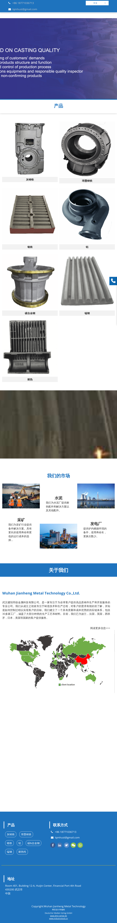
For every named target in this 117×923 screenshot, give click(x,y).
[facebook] (52, 845)
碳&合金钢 (33, 843)
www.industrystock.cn (58, 918)
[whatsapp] (80, 845)
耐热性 (22, 851)
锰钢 (9, 851)
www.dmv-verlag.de (58, 916)
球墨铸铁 (26, 834)
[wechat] (73, 845)
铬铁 (9, 843)
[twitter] (66, 845)
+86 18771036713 (23, 3)
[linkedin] (59, 845)
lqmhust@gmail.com (24, 9)
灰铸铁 (11, 834)
